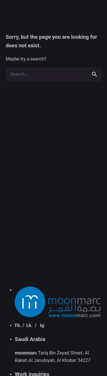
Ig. (42, 325)
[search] (94, 74)
